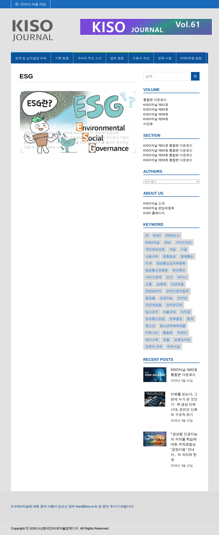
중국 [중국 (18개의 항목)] (190, 318)
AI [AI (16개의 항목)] (146, 235)
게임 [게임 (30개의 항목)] (172, 249)
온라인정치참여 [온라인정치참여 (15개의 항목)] (177, 291)
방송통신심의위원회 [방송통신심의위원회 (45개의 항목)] (171, 263)
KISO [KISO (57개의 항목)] (157, 235)
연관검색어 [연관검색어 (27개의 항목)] (153, 291)
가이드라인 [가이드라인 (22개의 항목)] (184, 242)
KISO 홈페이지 (154, 213)
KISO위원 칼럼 (191, 58)
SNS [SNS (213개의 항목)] (167, 242)
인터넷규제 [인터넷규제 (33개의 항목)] (174, 305)
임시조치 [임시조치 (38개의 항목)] (151, 312)
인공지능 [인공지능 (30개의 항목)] (166, 298)
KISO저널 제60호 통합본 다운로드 (167, 150)
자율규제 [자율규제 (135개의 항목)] (169, 312)
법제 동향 (117, 58)
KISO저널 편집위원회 (158, 208)
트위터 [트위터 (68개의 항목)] (182, 332)
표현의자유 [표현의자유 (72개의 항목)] (182, 339)
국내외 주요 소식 (90, 58)
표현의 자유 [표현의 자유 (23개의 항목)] (153, 346)
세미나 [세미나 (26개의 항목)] (182, 277)
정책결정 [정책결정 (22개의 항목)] (175, 318)
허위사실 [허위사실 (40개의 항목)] (173, 346)
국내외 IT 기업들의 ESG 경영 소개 (58, 125)
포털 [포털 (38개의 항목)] (166, 339)
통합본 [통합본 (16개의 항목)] (168, 332)
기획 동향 (62, 58)
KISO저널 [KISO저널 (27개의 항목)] (152, 242)
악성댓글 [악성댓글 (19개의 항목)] (177, 284)
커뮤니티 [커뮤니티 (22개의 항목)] (151, 332)
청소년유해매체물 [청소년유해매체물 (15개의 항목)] (172, 326)
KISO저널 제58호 (155, 119)
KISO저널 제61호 (155, 104)
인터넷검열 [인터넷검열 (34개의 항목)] (153, 305)
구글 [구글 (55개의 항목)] (184, 249)
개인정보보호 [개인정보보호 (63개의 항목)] (155, 249)
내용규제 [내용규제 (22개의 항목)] (151, 256)
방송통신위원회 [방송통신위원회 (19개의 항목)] (156, 270)
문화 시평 (165, 58)
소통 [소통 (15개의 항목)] (148, 284)
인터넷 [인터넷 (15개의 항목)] (182, 298)
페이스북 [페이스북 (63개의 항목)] (151, 339)
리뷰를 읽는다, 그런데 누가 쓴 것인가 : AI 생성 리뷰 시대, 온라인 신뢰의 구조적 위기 (184, 404)
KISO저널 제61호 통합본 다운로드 (167, 145)
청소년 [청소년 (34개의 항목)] (150, 326)
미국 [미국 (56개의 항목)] (148, 263)
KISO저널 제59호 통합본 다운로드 (167, 155)
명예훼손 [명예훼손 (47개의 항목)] (187, 256)
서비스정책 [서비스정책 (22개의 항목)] (153, 277)
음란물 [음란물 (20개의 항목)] (150, 298)
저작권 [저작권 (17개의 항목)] (185, 312)
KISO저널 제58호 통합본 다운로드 (167, 160)
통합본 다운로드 (155, 99)
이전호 (148, 124)
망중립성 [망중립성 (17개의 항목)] (169, 256)
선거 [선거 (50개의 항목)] (169, 277)
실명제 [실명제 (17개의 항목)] (161, 284)
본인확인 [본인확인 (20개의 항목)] (179, 270)
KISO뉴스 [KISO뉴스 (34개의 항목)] (173, 235)
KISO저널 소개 (154, 203)
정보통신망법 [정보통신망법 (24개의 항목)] (155, 318)
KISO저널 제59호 (155, 114)
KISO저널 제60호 (155, 109)
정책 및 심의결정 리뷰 (30, 58)
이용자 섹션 (141, 58)
